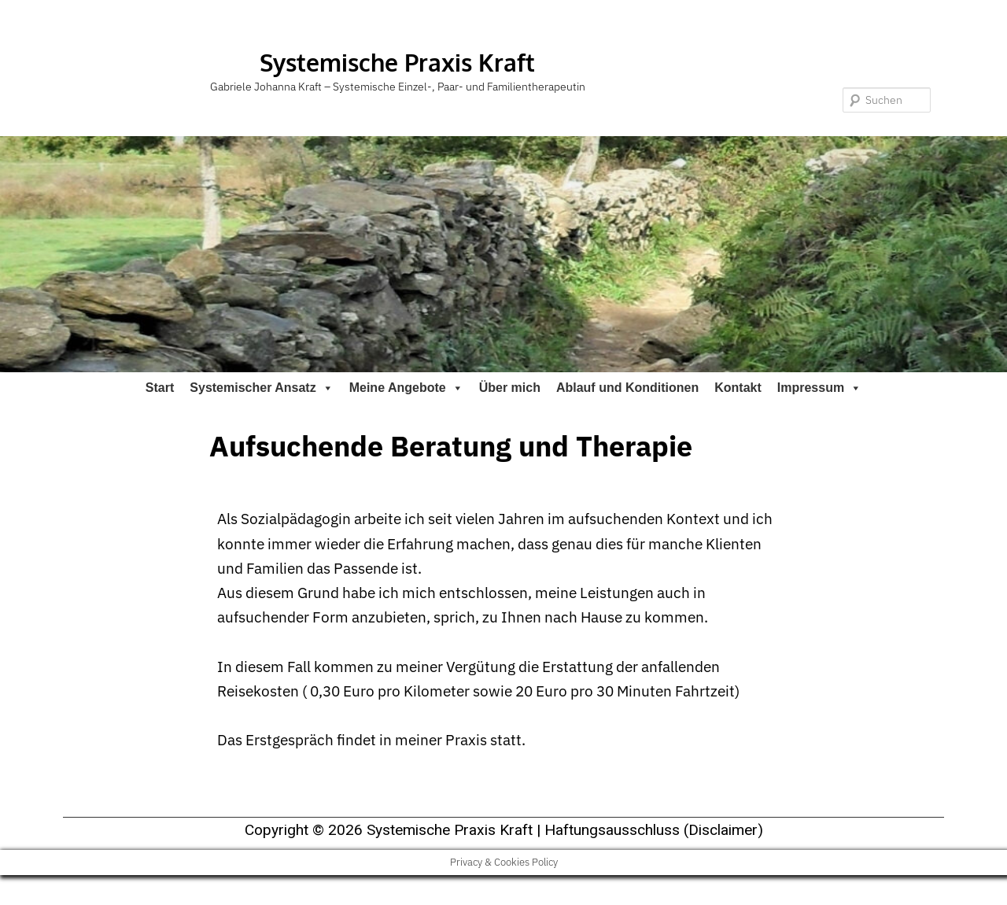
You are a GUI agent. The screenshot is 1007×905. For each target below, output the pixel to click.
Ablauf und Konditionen (627, 387)
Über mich (509, 387)
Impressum (819, 387)
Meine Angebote (406, 387)
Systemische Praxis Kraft (397, 62)
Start (160, 387)
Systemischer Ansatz (261, 387)
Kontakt (738, 387)
